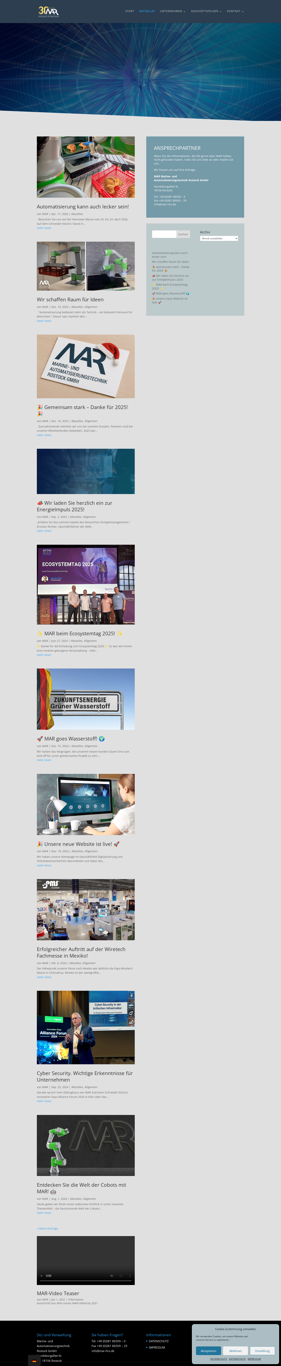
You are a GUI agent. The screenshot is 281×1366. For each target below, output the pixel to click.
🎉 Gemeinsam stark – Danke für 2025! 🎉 (82, 410)
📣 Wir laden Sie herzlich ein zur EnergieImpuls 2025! (74, 506)
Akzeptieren (208, 1351)
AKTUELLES (147, 11)
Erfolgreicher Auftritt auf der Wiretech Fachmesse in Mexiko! (81, 952)
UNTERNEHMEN (171, 11)
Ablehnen (235, 1351)
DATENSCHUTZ (218, 1359)
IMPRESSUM (254, 1359)
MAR (45, 214)
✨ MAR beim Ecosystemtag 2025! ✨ (80, 633)
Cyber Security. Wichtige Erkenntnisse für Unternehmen (85, 1076)
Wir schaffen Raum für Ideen (70, 299)
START (129, 11)
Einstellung (262, 1351)
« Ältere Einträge (47, 1228)
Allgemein (91, 307)
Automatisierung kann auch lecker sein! (83, 206)
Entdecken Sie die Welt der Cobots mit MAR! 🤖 (81, 1188)
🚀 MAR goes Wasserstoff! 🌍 (71, 738)
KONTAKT (233, 11)
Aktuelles (77, 214)
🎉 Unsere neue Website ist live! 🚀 (78, 843)
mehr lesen (44, 228)
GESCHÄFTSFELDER (204, 11)
